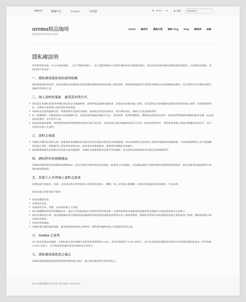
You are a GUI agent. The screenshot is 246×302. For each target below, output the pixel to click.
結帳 (179, 10)
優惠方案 (158, 29)
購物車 (197, 29)
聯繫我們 (38, 10)
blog (186, 29)
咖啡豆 (144, 29)
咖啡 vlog (173, 29)
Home (132, 29)
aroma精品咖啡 (50, 28)
